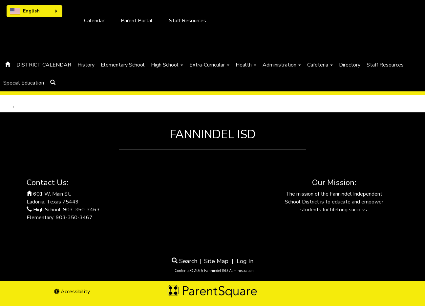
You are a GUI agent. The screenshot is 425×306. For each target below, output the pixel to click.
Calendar (94, 20)
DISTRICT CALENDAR (43, 64)
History (86, 64)
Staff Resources (187, 20)
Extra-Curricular (209, 64)
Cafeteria (320, 64)
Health (246, 64)
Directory (349, 64)
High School (167, 64)
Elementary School (123, 64)
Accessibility (72, 291)
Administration (282, 64)
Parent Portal (137, 20)
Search (184, 261)
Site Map (216, 261)
